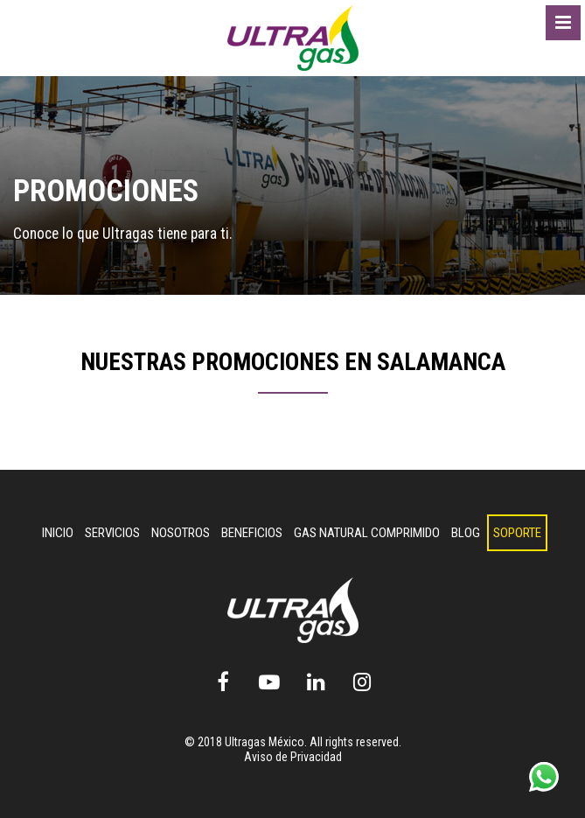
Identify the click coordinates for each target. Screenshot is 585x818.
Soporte (517, 533)
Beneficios (251, 533)
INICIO (57, 533)
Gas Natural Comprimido (367, 533)
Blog (465, 533)
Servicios (112, 533)
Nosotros (180, 533)
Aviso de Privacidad (293, 757)
